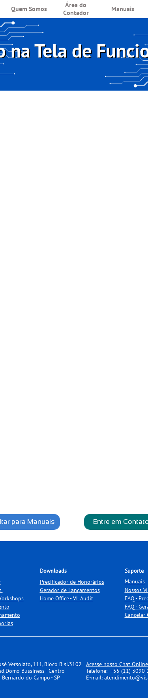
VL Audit (83, 598)
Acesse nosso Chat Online (117, 664)
